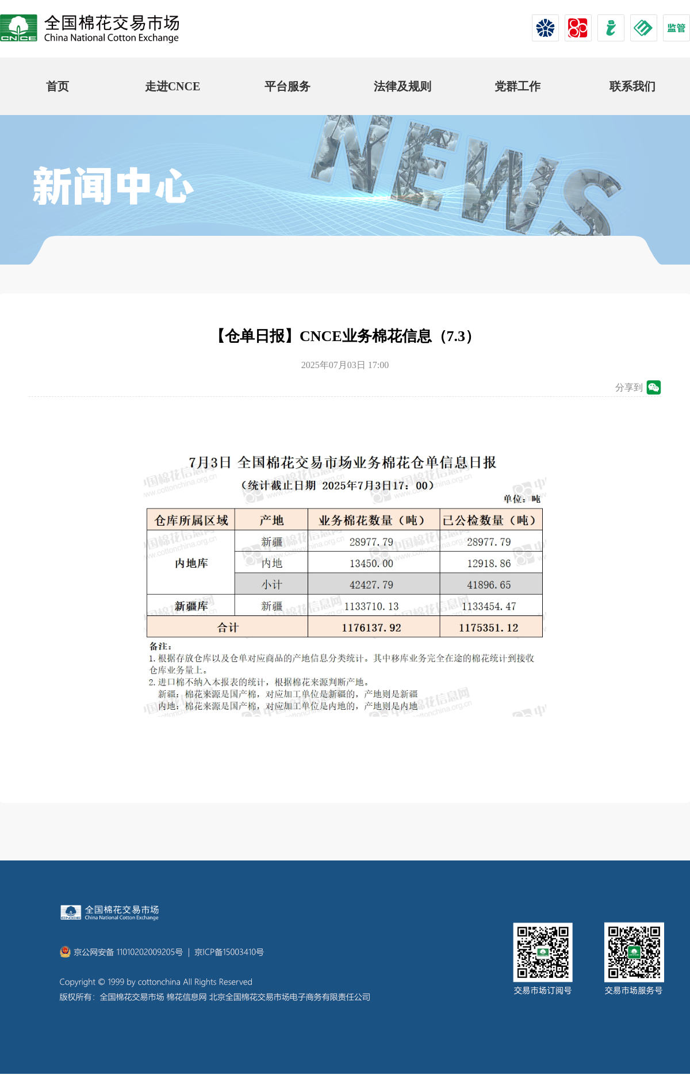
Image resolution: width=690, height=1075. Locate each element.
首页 (57, 86)
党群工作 (517, 86)
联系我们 (633, 86)
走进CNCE (173, 86)
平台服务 (287, 86)
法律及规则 (402, 86)
